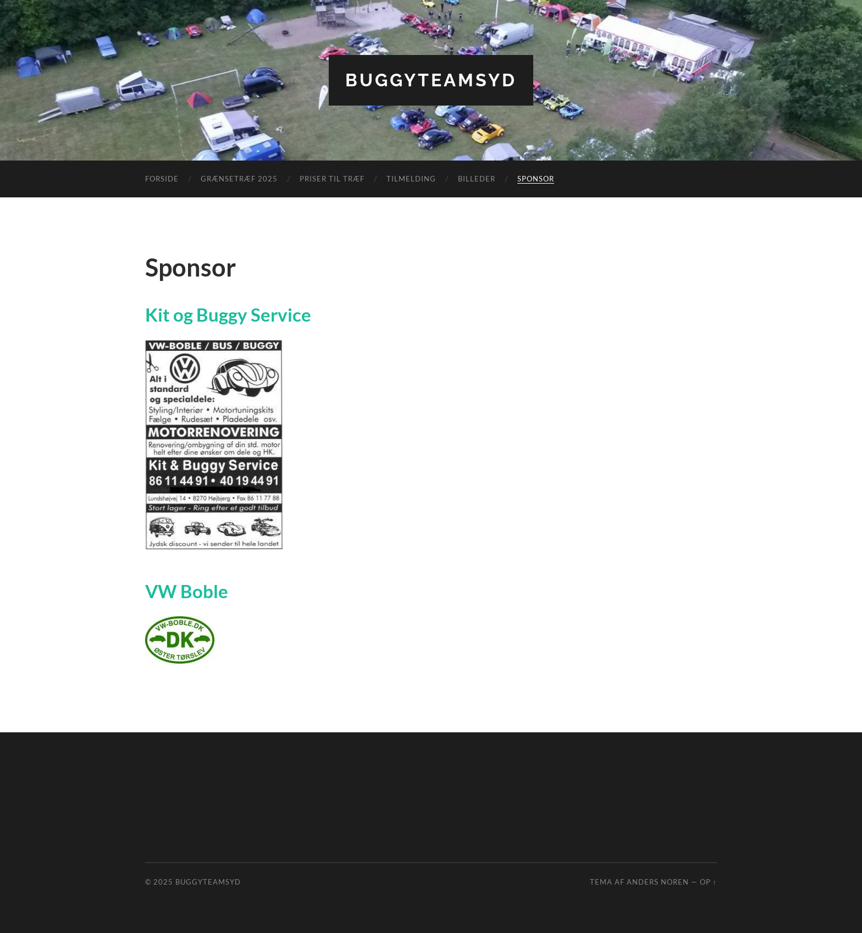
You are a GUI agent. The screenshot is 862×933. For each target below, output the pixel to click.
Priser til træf (332, 178)
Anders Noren (658, 881)
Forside (162, 178)
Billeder (476, 178)
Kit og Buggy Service (228, 314)
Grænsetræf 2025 (239, 178)
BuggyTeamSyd (431, 80)
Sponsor (535, 178)
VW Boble (186, 591)
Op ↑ (708, 881)
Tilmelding (411, 178)
